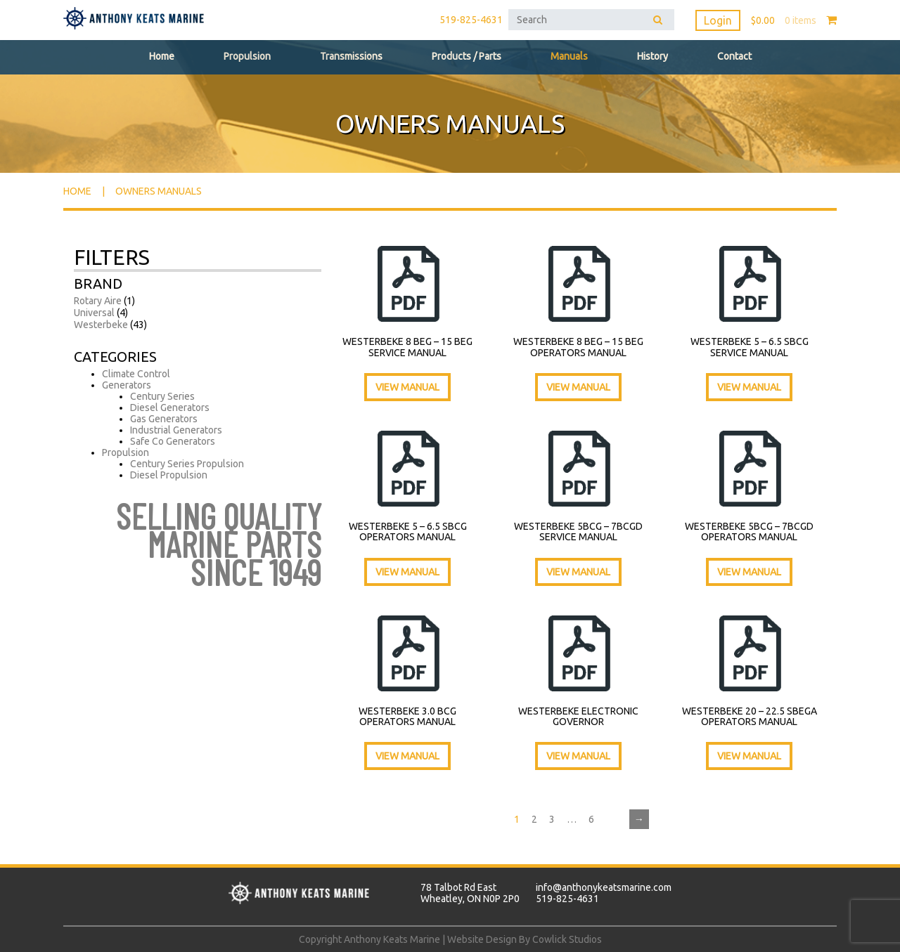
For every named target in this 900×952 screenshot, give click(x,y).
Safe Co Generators (172, 441)
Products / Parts (466, 56)
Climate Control (136, 373)
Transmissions (351, 56)
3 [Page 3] (552, 819)
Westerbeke (101, 324)
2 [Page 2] (534, 819)
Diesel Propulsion (168, 475)
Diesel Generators (170, 407)
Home (161, 56)
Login (718, 20)
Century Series (162, 396)
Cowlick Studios (567, 939)
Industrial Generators (176, 430)
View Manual (407, 387)
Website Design (482, 939)
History (652, 56)
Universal (94, 312)
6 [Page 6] (591, 819)
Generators (126, 385)
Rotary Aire (98, 300)
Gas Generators (164, 418)
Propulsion (247, 56)
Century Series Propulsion (187, 463)
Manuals (569, 56)
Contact (734, 56)
